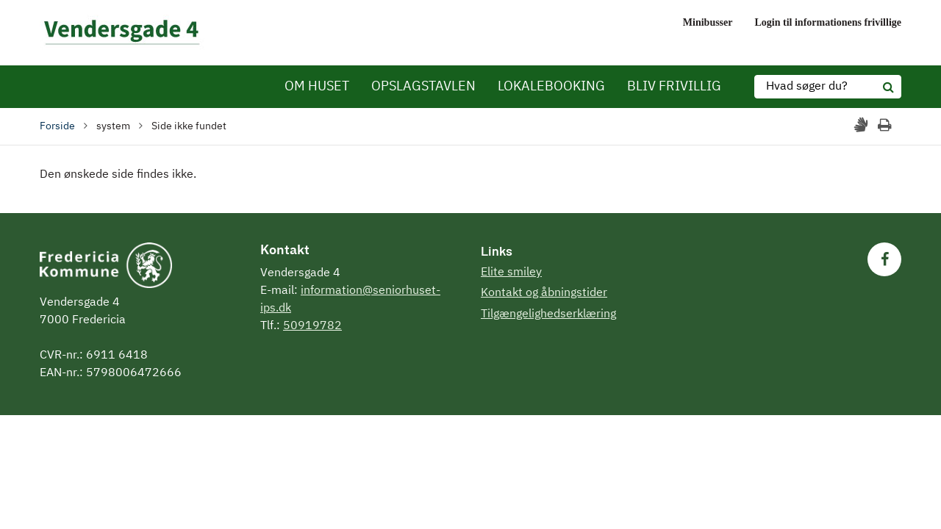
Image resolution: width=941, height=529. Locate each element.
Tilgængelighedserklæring (548, 314)
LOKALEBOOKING (551, 86)
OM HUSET (317, 86)
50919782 (312, 326)
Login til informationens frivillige (828, 22)
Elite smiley (511, 272)
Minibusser (708, 22)
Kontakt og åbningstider (544, 293)
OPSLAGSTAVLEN (423, 86)
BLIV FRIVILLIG (674, 86)
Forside (57, 126)
